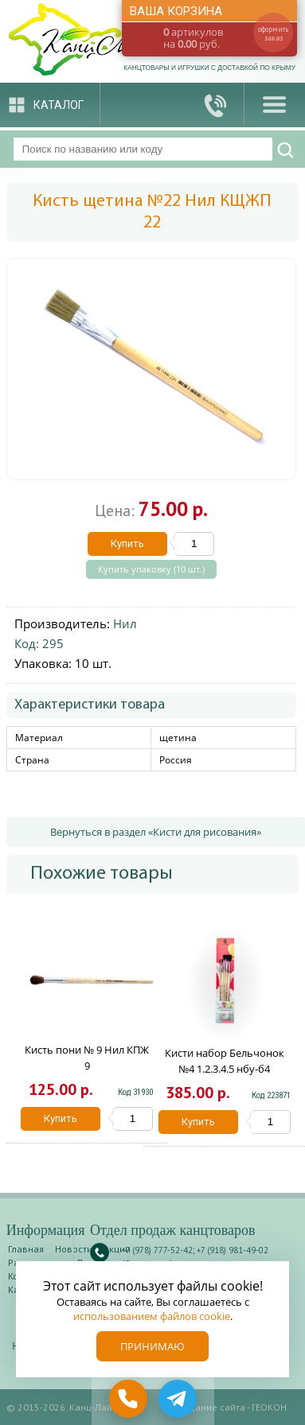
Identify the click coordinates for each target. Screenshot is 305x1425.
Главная (26, 1249)
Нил (125, 623)
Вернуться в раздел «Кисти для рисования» (155, 832)
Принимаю (152, 1346)
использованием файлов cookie (151, 1316)
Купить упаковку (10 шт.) (151, 569)
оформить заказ (273, 33)
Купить (127, 543)
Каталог (58, 105)
